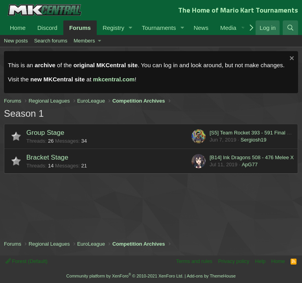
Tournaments (159, 27)
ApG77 (250, 164)
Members (84, 41)
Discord (47, 27)
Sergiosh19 (254, 140)
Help (260, 261)
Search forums (51, 41)
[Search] (290, 27)
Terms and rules (194, 261)
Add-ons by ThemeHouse (211, 276)
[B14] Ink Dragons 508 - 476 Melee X (252, 157)
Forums (80, 27)
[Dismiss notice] (290, 59)
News (200, 27)
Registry (113, 27)
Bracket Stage (47, 157)
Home (18, 27)
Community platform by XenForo (125, 276)
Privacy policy (233, 261)
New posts (16, 41)
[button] (130, 27)
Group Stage (45, 132)
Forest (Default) (27, 261)
